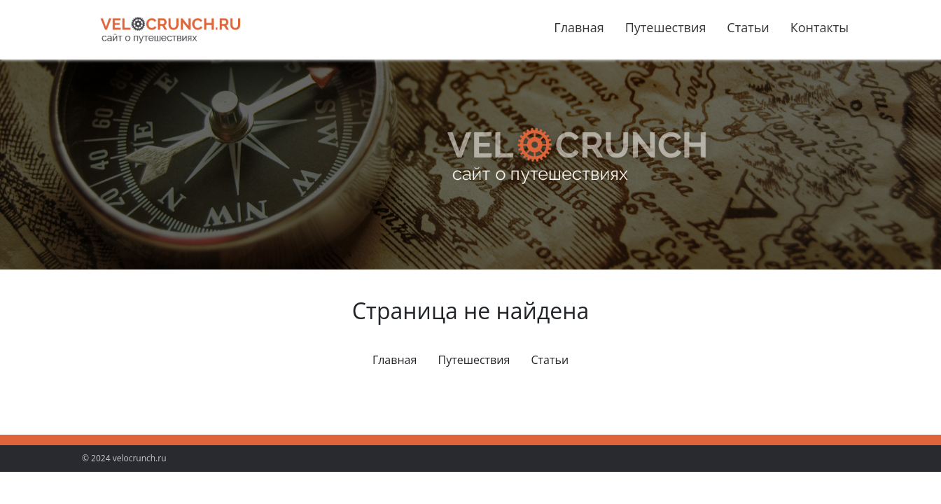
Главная (579, 27)
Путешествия (665, 27)
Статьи (748, 27)
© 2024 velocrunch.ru (124, 458)
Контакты (819, 27)
